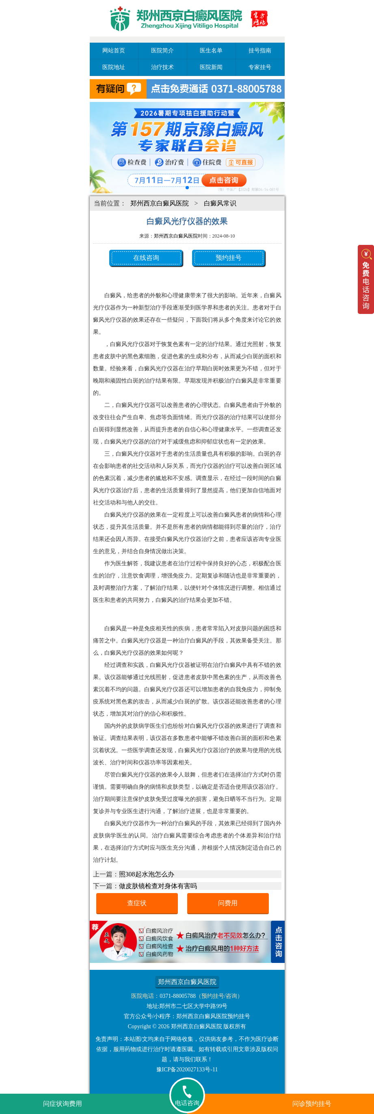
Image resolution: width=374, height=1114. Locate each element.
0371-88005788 (178, 996)
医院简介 (162, 51)
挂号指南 (260, 51)
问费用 (228, 903)
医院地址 (113, 67)
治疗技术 (162, 67)
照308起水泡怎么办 (146, 874)
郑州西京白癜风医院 (159, 203)
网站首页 (113, 51)
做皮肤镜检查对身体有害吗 (158, 886)
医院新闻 (211, 67)
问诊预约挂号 (311, 1103)
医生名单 (211, 51)
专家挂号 (260, 67)
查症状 (137, 903)
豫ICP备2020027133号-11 (187, 1069)
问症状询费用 (62, 1103)
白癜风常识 (220, 203)
